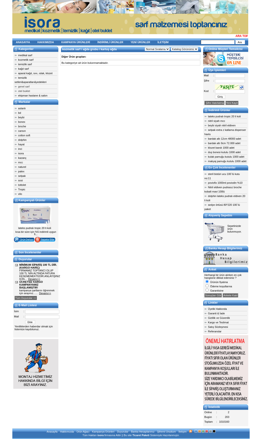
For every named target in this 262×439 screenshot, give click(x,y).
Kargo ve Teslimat (218, 322)
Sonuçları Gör (213, 295)
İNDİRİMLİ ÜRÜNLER (110, 42)
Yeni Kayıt (232, 102)
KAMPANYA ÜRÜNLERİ (75, 42)
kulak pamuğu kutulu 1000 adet (226, 156)
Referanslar (214, 331)
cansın (22, 130)
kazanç (22, 157)
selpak (22, 175)
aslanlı (22, 108)
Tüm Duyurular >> (25, 298)
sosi (20, 180)
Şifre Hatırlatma (214, 102)
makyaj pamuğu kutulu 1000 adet (227, 161)
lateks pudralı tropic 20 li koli (224, 116)
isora (21, 153)
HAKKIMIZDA (45, 42)
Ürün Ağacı (82, 431)
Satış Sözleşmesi (218, 326)
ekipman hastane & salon (32, 95)
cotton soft (24, 135)
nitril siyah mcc (216, 120)
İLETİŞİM (163, 42)
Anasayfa (52, 431)
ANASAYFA (23, 42)
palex (21, 171)
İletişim (182, 431)
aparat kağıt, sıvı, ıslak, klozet (35, 73)
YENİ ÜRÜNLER (140, 42)
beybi (21, 117)
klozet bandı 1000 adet (221, 147)
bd (19, 112)
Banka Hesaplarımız (142, 431)
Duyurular (122, 431)
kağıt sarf (23, 68)
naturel (22, 166)
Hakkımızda (67, 431)
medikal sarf (25, 55)
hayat (21, 144)
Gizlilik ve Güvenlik (219, 317)
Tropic (21, 189)
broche (22, 126)
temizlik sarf (25, 64)
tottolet (22, 184)
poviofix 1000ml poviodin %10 (225, 182)
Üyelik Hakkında (217, 308)
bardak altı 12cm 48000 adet (224, 138)
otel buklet (24, 91)
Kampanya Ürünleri (103, 431)
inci (20, 148)
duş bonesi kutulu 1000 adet (224, 152)
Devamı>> (34, 279)
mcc (20, 162)
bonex (21, 121)
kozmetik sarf (25, 59)
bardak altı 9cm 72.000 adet (224, 143)
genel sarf (23, 86)
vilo (20, 193)
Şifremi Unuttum (166, 431)
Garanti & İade (216, 313)
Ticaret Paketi (140, 435)
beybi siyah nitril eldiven (221, 125)
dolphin (22, 139)
